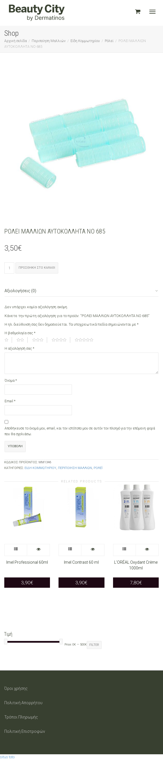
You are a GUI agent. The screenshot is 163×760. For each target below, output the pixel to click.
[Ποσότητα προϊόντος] (9, 268)
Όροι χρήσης (16, 688)
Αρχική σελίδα (15, 41)
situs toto (7, 757)
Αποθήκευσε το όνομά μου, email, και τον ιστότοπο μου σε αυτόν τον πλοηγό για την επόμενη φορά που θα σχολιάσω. (80, 431)
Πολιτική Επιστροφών (24, 731)
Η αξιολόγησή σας (19, 349)
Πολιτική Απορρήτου (23, 702)
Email (10, 401)
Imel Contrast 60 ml (81, 562)
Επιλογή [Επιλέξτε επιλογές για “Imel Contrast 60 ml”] (70, 550)
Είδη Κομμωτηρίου (85, 41)
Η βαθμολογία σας (20, 333)
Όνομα (11, 381)
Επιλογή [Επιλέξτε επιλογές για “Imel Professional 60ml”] (16, 550)
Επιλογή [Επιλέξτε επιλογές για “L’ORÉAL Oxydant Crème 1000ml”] (124, 550)
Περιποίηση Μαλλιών (49, 41)
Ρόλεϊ (109, 41)
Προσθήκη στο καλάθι (37, 268)
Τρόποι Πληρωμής (21, 717)
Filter (94, 645)
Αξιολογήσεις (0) (20, 290)
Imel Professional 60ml (27, 562)
